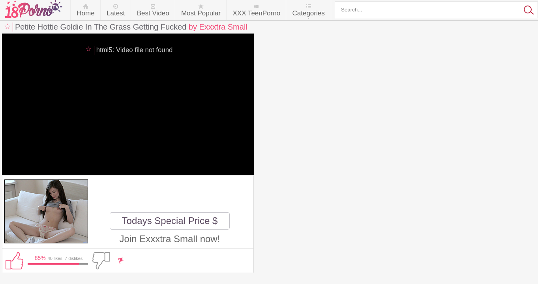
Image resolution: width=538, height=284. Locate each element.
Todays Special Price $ (170, 220)
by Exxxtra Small (218, 26)
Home (85, 13)
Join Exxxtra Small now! (170, 239)
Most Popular (201, 13)
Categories (308, 13)
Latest (116, 13)
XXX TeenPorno (256, 13)
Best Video (153, 13)
